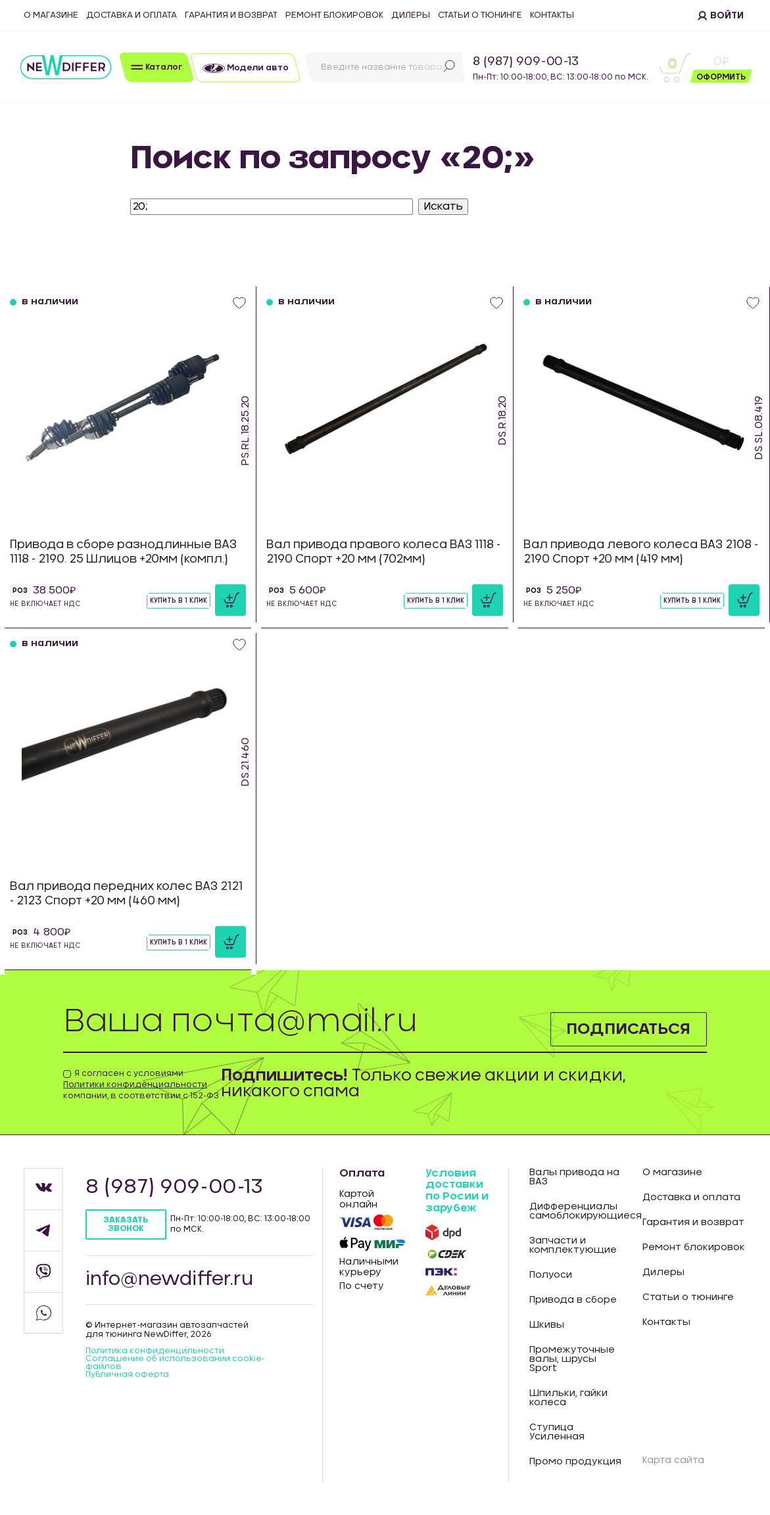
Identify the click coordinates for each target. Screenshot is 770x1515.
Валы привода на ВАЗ (574, 1177)
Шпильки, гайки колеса (568, 1398)
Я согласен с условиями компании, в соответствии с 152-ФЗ (141, 1084)
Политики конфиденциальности (135, 1084)
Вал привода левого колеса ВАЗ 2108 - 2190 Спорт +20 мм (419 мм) (640, 552)
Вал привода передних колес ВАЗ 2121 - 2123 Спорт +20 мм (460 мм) (126, 893)
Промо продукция (575, 1461)
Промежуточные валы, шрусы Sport (572, 1359)
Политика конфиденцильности (154, 1351)
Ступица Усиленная (557, 1432)
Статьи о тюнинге (480, 15)
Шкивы (546, 1325)
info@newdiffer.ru (169, 1279)
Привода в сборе (573, 1300)
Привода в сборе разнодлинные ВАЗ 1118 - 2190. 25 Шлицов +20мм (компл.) (123, 552)
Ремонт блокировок (334, 15)
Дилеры (410, 15)
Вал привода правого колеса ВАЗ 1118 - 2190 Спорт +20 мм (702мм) (383, 552)
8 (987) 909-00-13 (526, 62)
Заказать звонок (125, 1224)
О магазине (51, 15)
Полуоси (550, 1275)
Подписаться (628, 1029)
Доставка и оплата (131, 15)
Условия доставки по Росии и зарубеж (457, 1190)
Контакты (552, 15)
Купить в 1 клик (178, 600)
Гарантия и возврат (231, 15)
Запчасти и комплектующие (573, 1245)
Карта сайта (673, 1460)
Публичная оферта (127, 1374)
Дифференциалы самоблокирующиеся (576, 1211)
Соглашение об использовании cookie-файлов (175, 1362)
